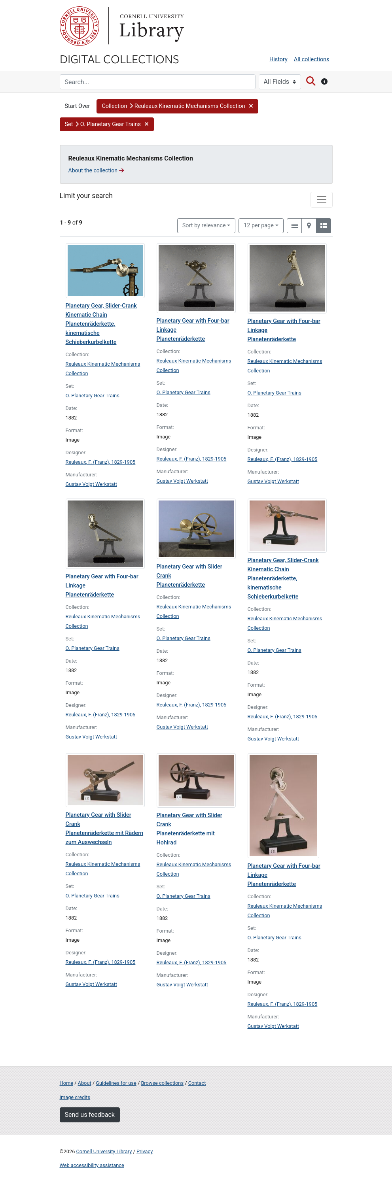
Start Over (77, 106)
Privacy (144, 1151)
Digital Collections (119, 58)
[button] (177, 106)
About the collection (96, 170)
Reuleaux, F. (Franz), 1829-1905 (101, 462)
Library (150, 26)
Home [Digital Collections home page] (66, 1083)
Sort (204, 225)
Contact (197, 1083)
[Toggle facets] (322, 200)
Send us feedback (90, 1114)
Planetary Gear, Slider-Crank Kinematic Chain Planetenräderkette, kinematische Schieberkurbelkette (101, 324)
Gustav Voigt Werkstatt (91, 484)
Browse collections (162, 1083)
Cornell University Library (104, 1151)
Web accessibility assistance (92, 1165)
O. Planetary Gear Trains (92, 396)
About (84, 1083)
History (278, 59)
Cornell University (79, 26)
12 (259, 225)
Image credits (75, 1097)
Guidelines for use (116, 1083)
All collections (312, 59)
